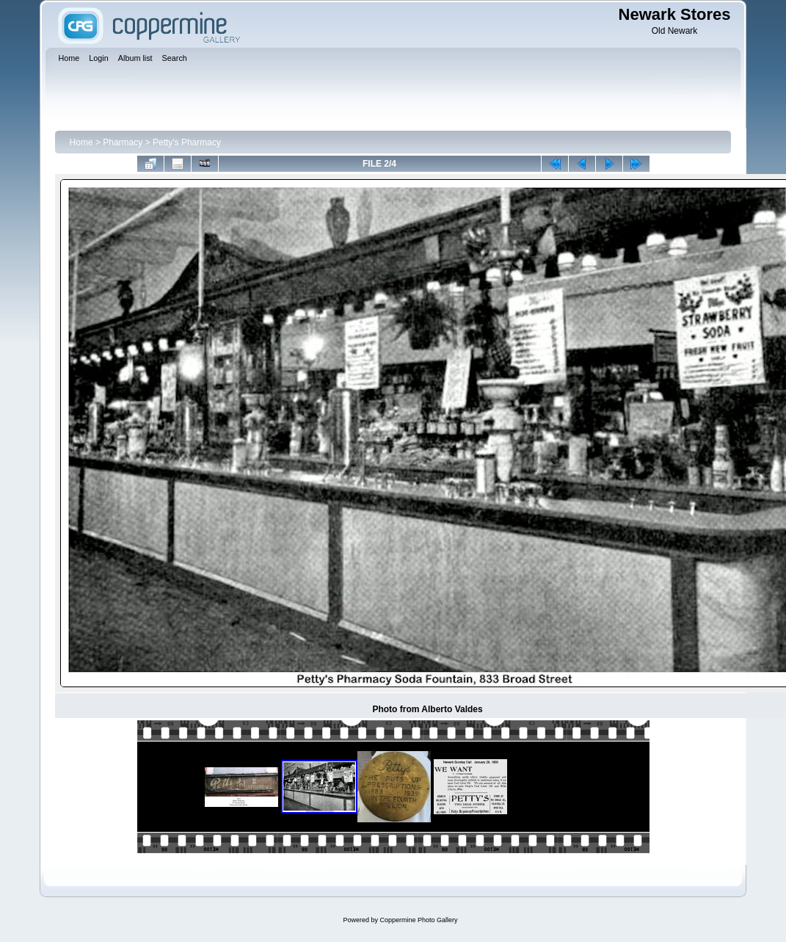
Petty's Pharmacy (187, 142)
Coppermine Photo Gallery (418, 920)
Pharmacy (122, 142)
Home (81, 142)
